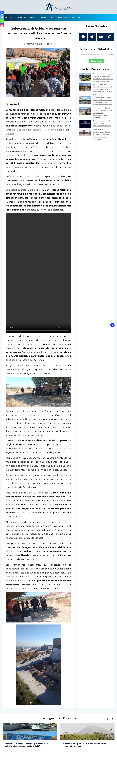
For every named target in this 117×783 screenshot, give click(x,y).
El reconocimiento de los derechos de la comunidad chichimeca (102, 123)
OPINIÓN (33, 17)
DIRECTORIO (76, 18)
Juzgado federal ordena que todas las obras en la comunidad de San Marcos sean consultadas (102, 101)
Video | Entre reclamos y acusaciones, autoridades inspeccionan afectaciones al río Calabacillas (103, 113)
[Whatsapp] (2, 21)
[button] (110, 17)
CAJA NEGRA (21, 18)
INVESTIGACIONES (47, 18)
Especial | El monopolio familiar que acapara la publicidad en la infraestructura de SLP (26, 744)
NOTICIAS (9, 17)
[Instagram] (2, 25)
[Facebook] (2, 13)
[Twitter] (2, 17)
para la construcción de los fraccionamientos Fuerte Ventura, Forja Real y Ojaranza (38, 130)
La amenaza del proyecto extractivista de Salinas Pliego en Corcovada (85, 744)
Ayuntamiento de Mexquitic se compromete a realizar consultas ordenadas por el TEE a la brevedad (103, 89)
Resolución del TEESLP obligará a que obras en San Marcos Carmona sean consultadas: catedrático (102, 135)
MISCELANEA (63, 17)
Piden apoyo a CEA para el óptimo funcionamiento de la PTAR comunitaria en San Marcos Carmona (103, 78)
